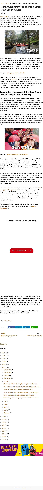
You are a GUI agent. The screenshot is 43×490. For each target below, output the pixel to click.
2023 (4, 361)
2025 (4, 356)
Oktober (6, 375)
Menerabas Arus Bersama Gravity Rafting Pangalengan (21, 392)
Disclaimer (3, 344)
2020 (4, 416)
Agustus (7, 381)
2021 (4, 367)
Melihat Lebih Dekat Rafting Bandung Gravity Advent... (21, 384)
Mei (5, 407)
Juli (5, 401)
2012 (4, 440)
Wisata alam (4, 16)
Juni (5, 404)
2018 (4, 422)
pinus (14, 79)
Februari (6, 413)
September (7, 378)
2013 (4, 437)
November (7, 372)
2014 (4, 434)
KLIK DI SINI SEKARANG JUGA (21, 251)
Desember (7, 370)
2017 (4, 425)
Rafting (6, 3)
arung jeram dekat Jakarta (16, 73)
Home (2, 3)
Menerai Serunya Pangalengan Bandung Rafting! (19, 395)
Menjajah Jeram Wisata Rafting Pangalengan (18, 389)
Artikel (6, 320)
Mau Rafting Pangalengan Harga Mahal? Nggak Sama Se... (22, 387)
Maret (6, 410)
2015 (4, 431)
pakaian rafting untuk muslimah (17, 154)
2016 (4, 428)
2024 (4, 358)
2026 (4, 353)
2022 (4, 364)
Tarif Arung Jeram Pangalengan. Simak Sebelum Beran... (21, 398)
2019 (4, 419)
